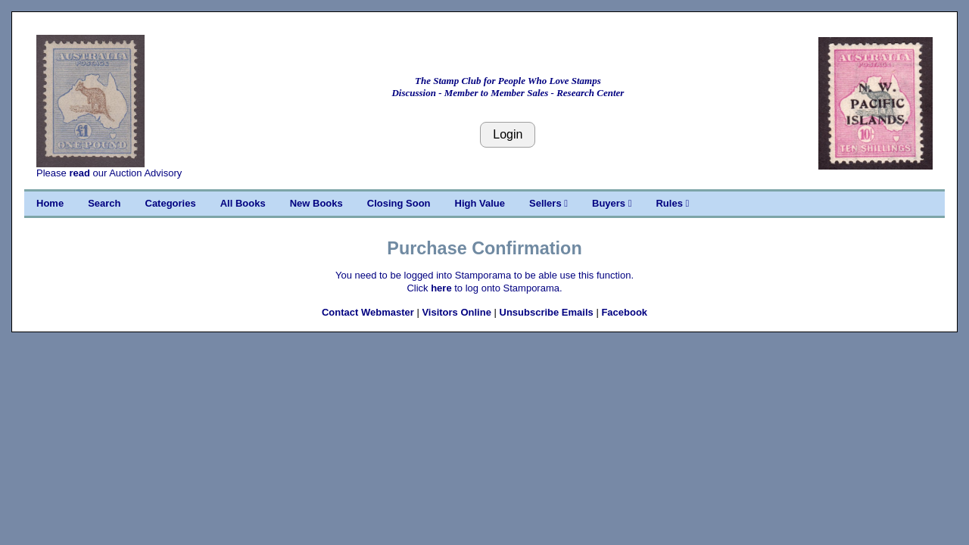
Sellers (548, 203)
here (441, 288)
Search (104, 203)
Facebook (624, 312)
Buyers (611, 203)
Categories (170, 203)
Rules (672, 203)
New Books (316, 203)
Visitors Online (456, 312)
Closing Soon (399, 203)
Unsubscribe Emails (547, 312)
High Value (480, 203)
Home (50, 203)
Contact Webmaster (368, 312)
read (79, 173)
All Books (243, 203)
